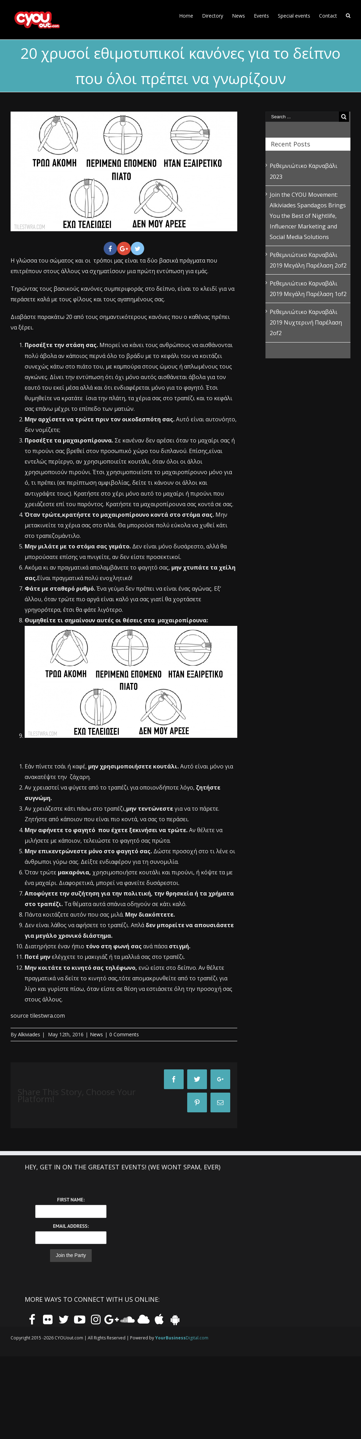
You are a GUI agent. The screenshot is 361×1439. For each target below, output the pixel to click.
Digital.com (181, 1338)
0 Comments (124, 1034)
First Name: (71, 1199)
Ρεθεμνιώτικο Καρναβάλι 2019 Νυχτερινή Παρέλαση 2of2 (306, 322)
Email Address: (70, 1226)
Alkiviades (29, 1034)
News (96, 1034)
